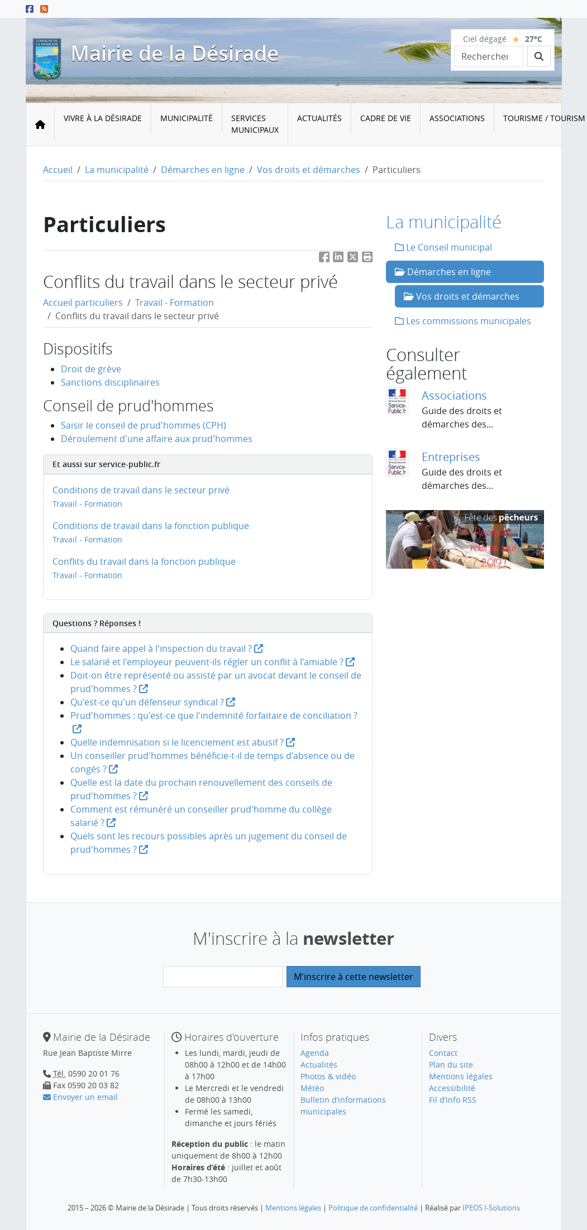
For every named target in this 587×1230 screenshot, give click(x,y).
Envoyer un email (80, 1097)
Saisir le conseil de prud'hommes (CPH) (143, 425)
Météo (312, 1088)
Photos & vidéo (328, 1076)
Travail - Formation (174, 302)
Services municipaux (255, 124)
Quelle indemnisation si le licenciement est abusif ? (182, 742)
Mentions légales (461, 1076)
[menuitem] (103, 124)
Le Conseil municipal (443, 247)
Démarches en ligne (203, 170)
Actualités (319, 118)
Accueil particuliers (83, 302)
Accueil (58, 170)
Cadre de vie (385, 118)
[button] (367, 259)
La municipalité (117, 170)
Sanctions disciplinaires (110, 382)
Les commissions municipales (463, 321)
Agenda (314, 1053)
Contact (443, 1053)
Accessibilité (452, 1088)
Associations (457, 118)
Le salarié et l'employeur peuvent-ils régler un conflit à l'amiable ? (212, 662)
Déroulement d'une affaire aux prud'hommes (156, 439)
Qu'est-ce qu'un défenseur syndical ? (152, 702)
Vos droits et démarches (308, 170)
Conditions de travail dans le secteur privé (141, 490)
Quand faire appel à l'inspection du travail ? (166, 648)
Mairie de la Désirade (174, 53)
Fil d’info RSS (452, 1099)
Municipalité (186, 118)
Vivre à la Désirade (103, 118)
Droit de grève (91, 369)
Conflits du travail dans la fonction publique (144, 561)
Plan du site (451, 1064)
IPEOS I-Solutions (491, 1208)
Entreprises (451, 456)
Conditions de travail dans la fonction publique (151, 526)
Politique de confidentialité (373, 1208)
